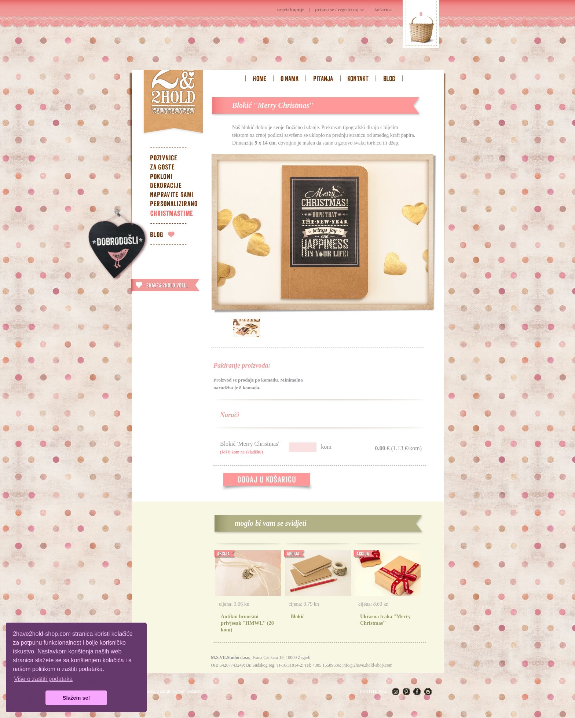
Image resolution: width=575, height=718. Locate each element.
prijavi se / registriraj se (339, 9)
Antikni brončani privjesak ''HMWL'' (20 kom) (247, 623)
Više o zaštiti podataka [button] (43, 679)
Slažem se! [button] (76, 698)
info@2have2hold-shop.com (367, 665)
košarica (383, 9)
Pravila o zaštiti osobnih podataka (172, 691)
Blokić (297, 616)
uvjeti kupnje (290, 9)
